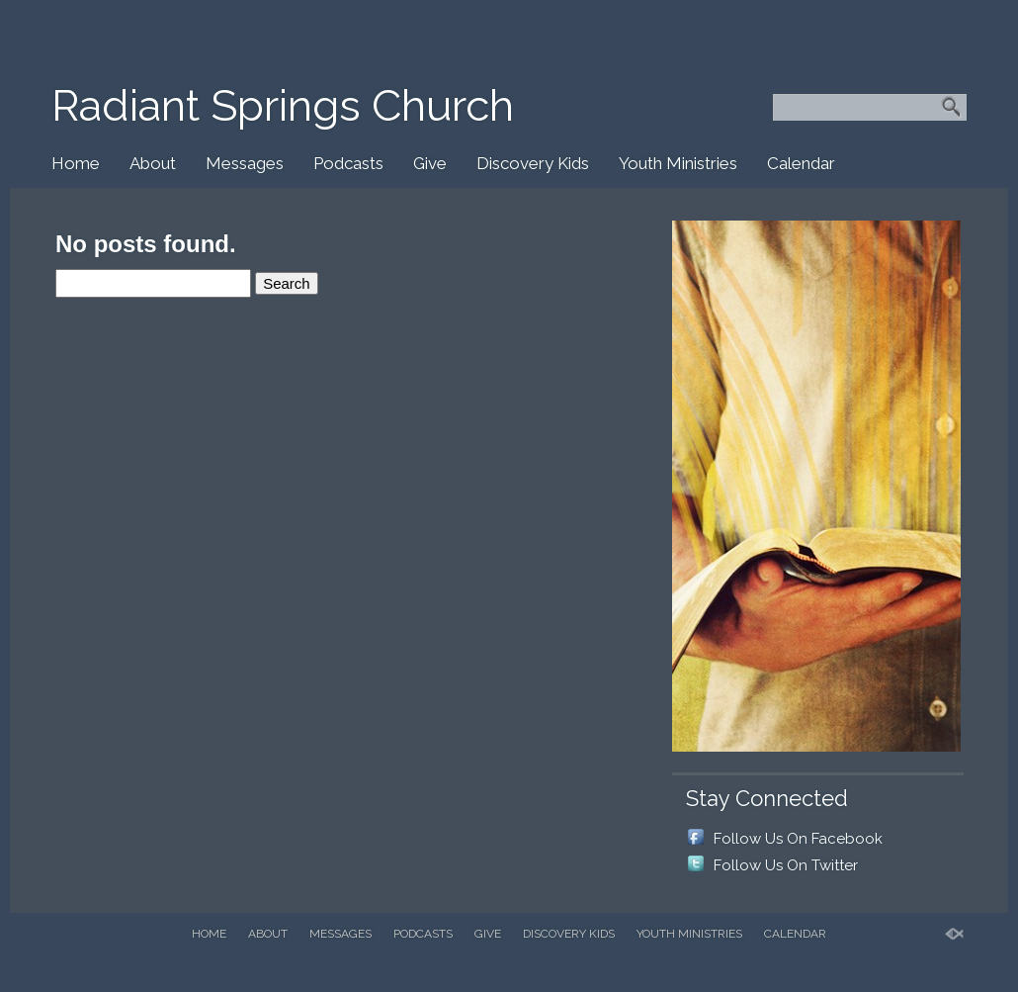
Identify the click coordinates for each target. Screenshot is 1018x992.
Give (430, 163)
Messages (245, 163)
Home (75, 163)
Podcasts (348, 163)
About (152, 163)
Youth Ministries (678, 163)
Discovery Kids (532, 163)
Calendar (801, 163)
